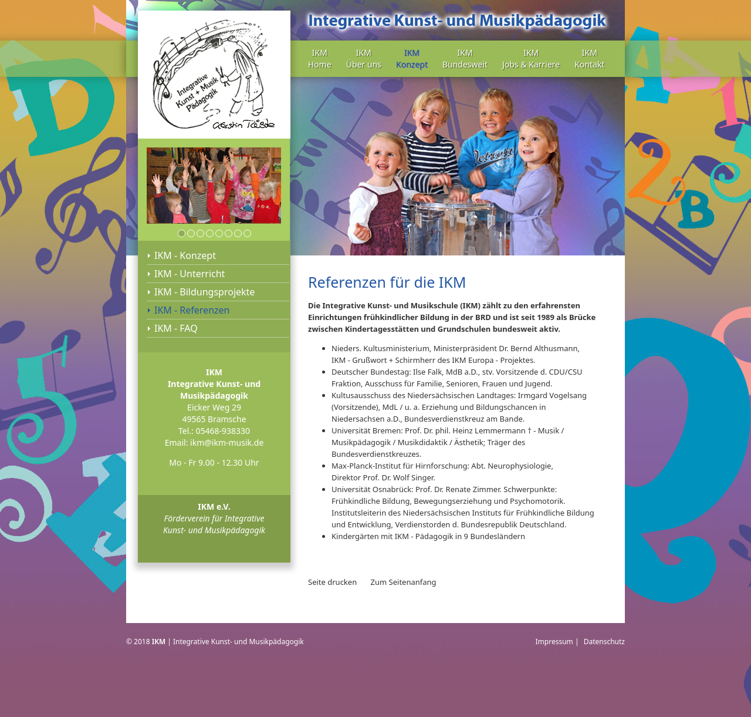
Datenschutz (604, 642)
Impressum (554, 642)
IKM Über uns (363, 58)
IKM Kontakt (589, 58)
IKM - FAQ (176, 328)
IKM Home (319, 58)
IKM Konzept (412, 58)
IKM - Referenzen (191, 310)
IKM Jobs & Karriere (531, 58)
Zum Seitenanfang (404, 582)
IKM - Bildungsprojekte (204, 291)
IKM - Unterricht (189, 273)
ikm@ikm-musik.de (226, 442)
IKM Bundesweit (465, 58)
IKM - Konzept (185, 255)
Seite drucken (332, 582)
